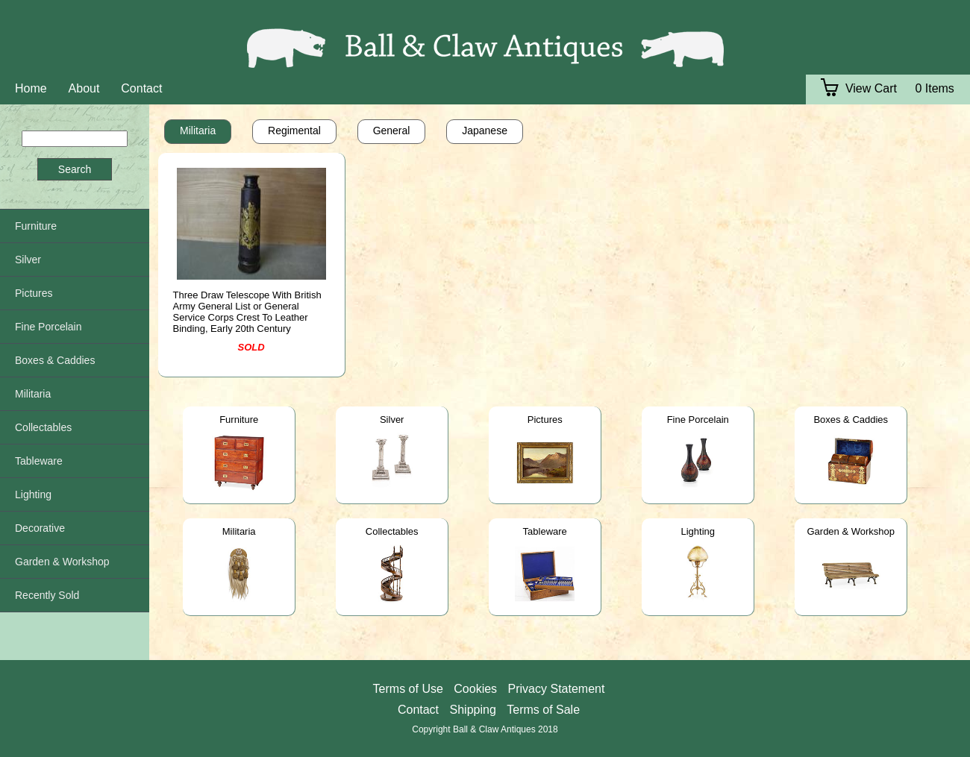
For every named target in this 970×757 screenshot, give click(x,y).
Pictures (545, 419)
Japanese (484, 130)
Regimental (294, 130)
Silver (392, 419)
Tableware (545, 531)
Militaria (198, 130)
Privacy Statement (556, 688)
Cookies (475, 688)
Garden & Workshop (851, 531)
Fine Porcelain (698, 419)
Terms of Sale (543, 709)
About (84, 88)
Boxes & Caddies (850, 419)
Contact (141, 88)
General (391, 130)
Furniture (238, 419)
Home (31, 88)
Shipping (473, 709)
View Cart (859, 88)
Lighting (697, 531)
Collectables (392, 531)
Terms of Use (408, 688)
